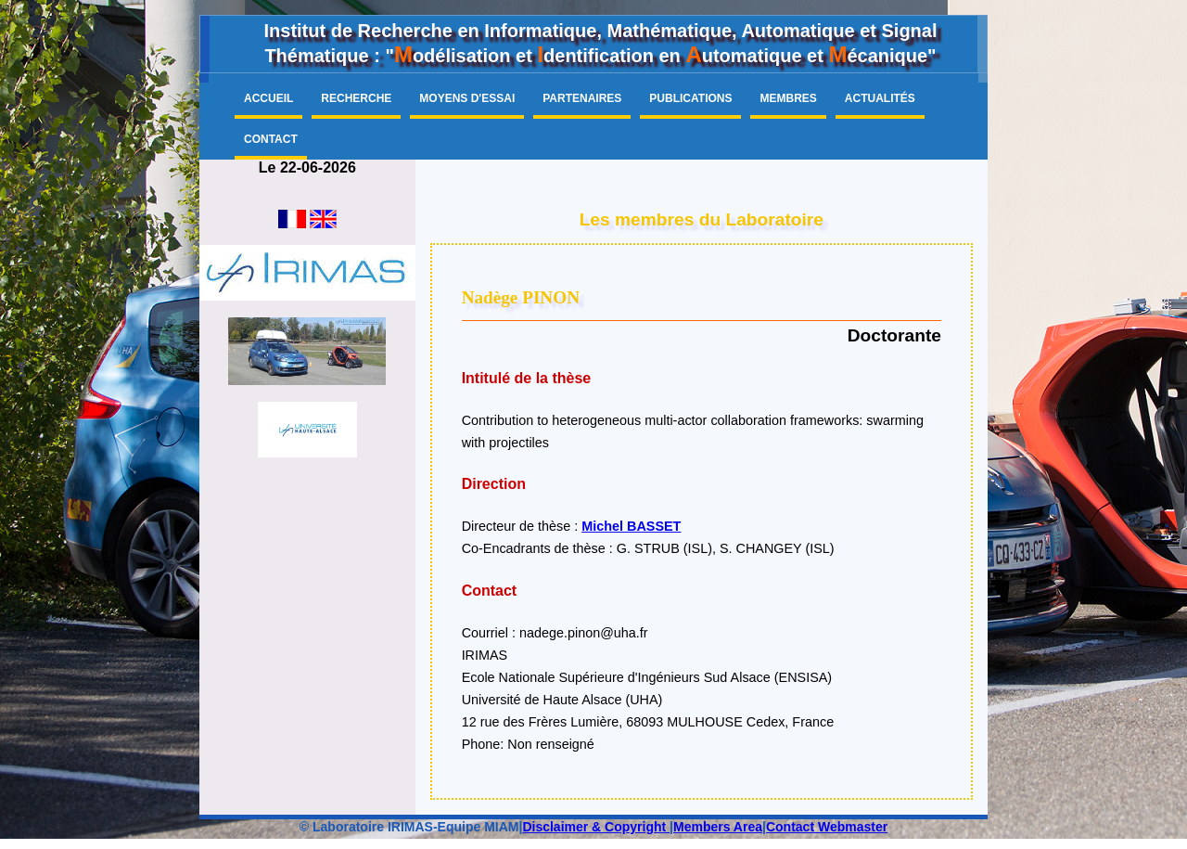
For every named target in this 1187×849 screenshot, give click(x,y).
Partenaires (581, 98)
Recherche (356, 98)
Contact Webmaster (826, 826)
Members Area (717, 826)
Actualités (880, 98)
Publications (690, 98)
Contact (271, 139)
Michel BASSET (631, 526)
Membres (787, 98)
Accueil (268, 98)
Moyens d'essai (467, 98)
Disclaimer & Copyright (596, 826)
